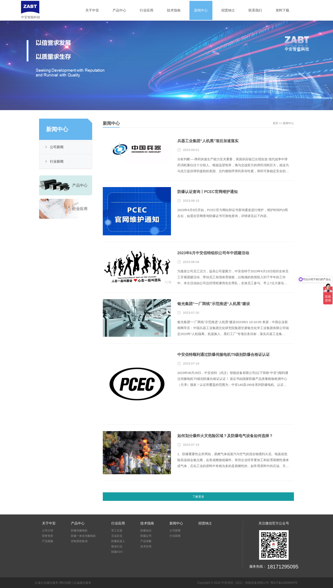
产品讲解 (145, 541)
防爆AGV (117, 551)
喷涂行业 (116, 546)
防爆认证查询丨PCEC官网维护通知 (207, 192)
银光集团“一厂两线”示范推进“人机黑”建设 (213, 304)
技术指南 (174, 10)
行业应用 (146, 10)
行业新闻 (56, 161)
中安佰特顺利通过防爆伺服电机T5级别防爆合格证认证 (223, 354)
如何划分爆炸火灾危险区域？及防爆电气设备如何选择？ (225, 436)
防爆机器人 (118, 541)
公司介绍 (47, 530)
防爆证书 (145, 535)
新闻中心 (201, 10)
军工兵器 (116, 530)
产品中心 (119, 10)
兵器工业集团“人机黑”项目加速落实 (207, 141)
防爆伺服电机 (79, 530)
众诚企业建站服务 (46, 582)
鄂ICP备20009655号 (284, 582)
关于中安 (92, 10)
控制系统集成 (79, 541)
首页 (275, 123)
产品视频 (47, 541)
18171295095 (282, 567)
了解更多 (198, 496)
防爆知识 (145, 530)
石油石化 (116, 535)
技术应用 (145, 546)
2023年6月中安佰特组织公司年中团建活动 (213, 253)
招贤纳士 (228, 10)
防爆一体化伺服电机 (83, 535)
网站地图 (65, 582)
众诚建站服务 (82, 582)
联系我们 (255, 10)
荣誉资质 (47, 535)
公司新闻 (56, 147)
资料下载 (282, 10)
